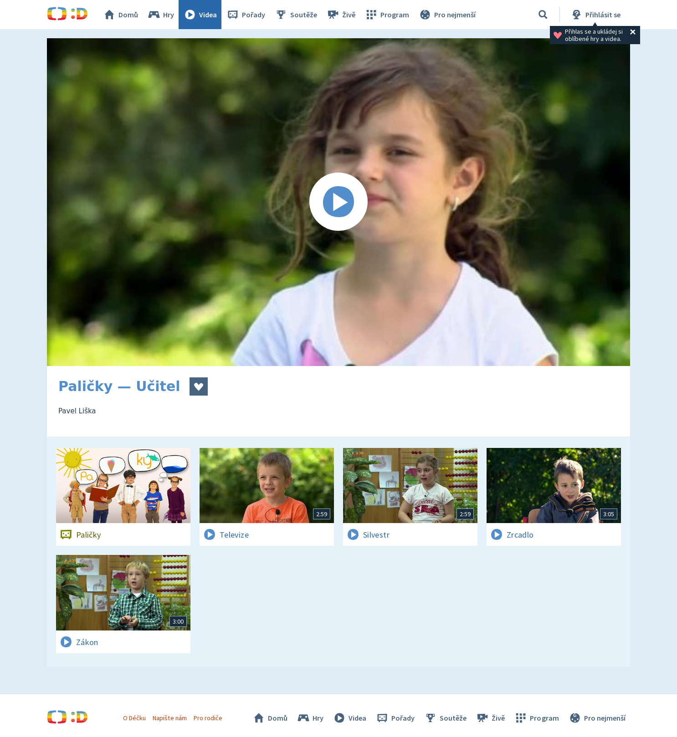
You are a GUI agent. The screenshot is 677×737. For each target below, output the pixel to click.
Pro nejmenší (447, 14)
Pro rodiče (208, 718)
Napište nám (169, 718)
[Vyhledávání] (543, 14)
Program (386, 14)
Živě (340, 14)
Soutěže (295, 14)
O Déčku (134, 718)
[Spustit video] (338, 202)
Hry (160, 14)
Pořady (245, 14)
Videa (200, 14)
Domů (120, 14)
